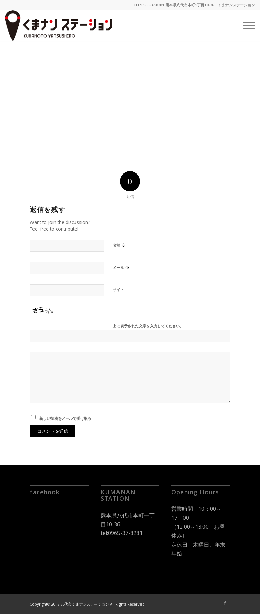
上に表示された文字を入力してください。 (148, 325)
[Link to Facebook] (225, 603)
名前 (119, 245)
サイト (118, 289)
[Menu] (245, 25)
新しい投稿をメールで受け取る (65, 418)
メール (121, 267)
